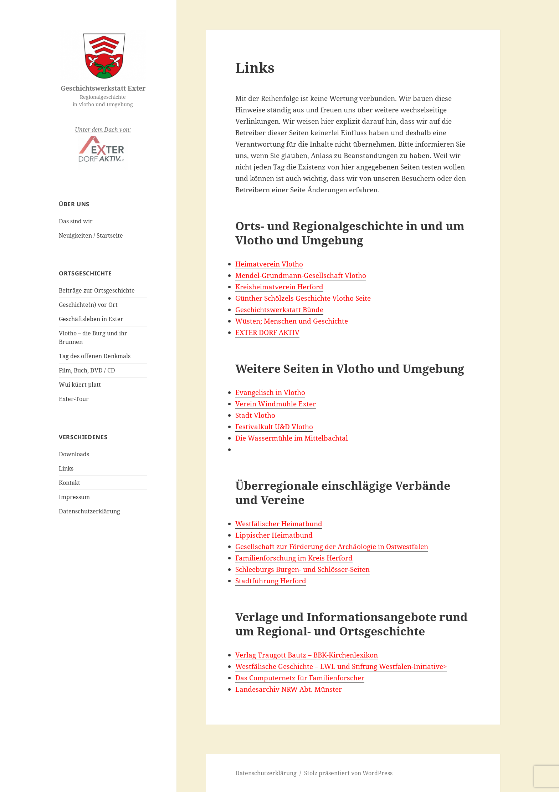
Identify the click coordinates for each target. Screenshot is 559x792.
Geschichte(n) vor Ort (88, 305)
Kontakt (69, 483)
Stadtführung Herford (270, 580)
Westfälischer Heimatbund (278, 523)
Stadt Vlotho (255, 415)
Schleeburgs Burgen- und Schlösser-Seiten (302, 569)
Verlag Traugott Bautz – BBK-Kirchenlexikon (306, 655)
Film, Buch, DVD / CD (87, 370)
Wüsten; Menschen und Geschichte (291, 321)
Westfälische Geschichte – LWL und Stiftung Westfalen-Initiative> (341, 666)
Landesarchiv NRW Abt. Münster (288, 689)
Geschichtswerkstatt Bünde (279, 309)
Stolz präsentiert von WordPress (348, 773)
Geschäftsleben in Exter (91, 319)
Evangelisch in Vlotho (270, 392)
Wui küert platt (80, 385)
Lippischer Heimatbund (274, 535)
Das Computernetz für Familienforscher (299, 677)
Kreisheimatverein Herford (279, 286)
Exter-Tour (74, 399)
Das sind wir (76, 221)
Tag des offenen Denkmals (94, 356)
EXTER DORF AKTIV (267, 332)
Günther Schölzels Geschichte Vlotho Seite (303, 298)
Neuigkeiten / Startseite (91, 235)
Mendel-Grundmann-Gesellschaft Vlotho (300, 275)
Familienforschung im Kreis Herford (294, 558)
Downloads (74, 454)
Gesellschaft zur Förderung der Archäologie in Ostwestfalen (331, 546)
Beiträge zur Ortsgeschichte (97, 290)
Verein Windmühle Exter (275, 403)
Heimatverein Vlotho (269, 264)
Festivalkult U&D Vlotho (274, 426)
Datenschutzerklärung (89, 511)
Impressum (74, 497)
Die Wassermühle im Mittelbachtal (291, 438)
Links (66, 468)
